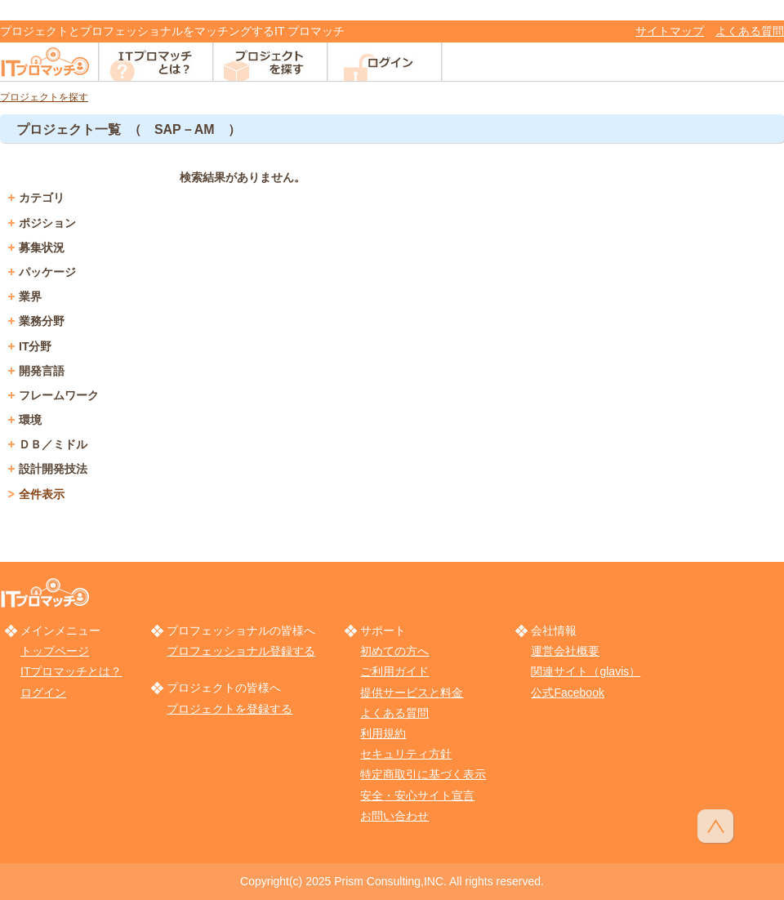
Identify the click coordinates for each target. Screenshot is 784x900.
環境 (30, 419)
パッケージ (47, 271)
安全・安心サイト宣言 (417, 795)
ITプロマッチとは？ (71, 671)
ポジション (47, 222)
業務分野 (42, 320)
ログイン (43, 692)
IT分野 (35, 346)
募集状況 (42, 247)
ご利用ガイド (394, 671)
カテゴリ (42, 197)
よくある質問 (749, 31)
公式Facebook (567, 692)
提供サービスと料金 (411, 692)
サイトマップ (669, 31)
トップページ (54, 650)
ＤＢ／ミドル (53, 444)
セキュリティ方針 (406, 753)
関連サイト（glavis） (585, 671)
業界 (30, 296)
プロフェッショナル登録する (241, 650)
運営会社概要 (565, 650)
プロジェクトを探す (44, 97)
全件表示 (42, 494)
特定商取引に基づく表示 (423, 774)
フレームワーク (59, 395)
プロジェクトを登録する (229, 708)
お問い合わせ (394, 815)
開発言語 (42, 370)
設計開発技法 (53, 468)
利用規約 (383, 733)
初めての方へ (394, 650)
